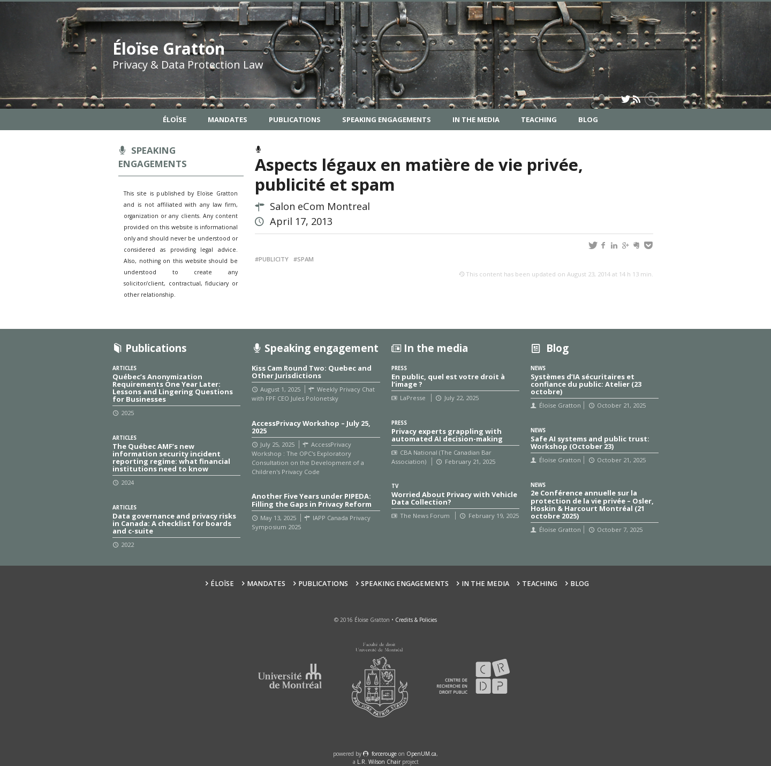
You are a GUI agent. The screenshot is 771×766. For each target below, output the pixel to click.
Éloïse (174, 119)
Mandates (227, 119)
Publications (295, 119)
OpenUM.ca (421, 753)
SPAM (305, 259)
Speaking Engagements (386, 119)
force (384, 753)
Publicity (274, 259)
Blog (588, 119)
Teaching (539, 119)
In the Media (476, 119)
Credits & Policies (416, 620)
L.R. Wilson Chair (378, 761)
